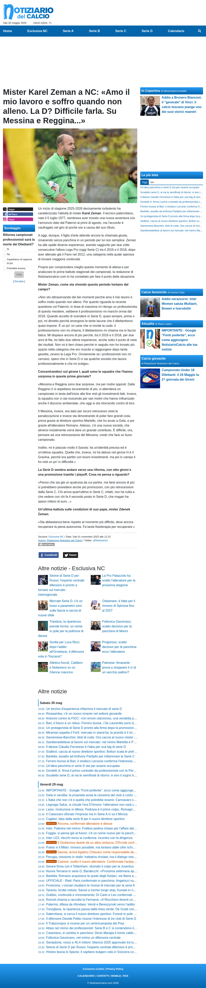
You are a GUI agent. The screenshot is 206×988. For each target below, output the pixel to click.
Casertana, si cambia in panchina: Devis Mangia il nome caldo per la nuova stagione (105, 933)
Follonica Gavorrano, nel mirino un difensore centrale (83, 937)
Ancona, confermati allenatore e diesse (79, 823)
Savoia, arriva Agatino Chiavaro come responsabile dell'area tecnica (99, 852)
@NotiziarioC (100, 540)
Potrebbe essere (16, 268)
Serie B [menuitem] (94, 31)
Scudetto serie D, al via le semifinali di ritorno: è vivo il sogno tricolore (94, 775)
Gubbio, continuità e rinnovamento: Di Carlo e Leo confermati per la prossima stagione (107, 895)
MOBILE (116, 975)
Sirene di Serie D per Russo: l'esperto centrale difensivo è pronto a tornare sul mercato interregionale (61, 585)
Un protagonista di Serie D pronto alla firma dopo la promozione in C (94, 728)
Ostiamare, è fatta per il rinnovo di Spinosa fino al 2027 (118, 605)
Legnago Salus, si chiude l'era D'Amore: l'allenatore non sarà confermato (97, 804)
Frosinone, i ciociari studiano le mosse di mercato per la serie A (90, 885)
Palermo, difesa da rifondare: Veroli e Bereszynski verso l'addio (90, 904)
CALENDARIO (86, 975)
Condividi (48, 555)
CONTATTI (103, 975)
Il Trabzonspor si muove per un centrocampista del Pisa (85, 923)
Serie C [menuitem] (120, 31)
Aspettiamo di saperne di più (19, 261)
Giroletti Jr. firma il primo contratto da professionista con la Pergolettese (96, 770)
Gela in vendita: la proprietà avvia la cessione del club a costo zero (93, 795)
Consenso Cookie (93, 968)
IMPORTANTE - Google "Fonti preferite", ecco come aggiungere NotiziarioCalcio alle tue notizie (113, 790)
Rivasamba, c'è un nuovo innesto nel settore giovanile (84, 713)
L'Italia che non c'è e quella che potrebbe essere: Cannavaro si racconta (96, 800)
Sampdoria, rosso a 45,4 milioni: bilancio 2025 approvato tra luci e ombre (97, 942)
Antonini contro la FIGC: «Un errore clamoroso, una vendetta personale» (97, 718)
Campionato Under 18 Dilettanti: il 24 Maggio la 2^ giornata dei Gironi (180, 374)
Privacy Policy (114, 968)
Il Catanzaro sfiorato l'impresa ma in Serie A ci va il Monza (87, 814)
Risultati (19, 281)
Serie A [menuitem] (68, 31)
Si (8, 249)
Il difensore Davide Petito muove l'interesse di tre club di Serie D (91, 918)
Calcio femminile (154, 292)
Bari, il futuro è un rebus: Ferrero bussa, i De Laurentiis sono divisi (92, 723)
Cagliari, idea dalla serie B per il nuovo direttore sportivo (85, 819)
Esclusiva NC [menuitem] (37, 31)
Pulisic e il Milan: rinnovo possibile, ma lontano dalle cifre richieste (92, 847)
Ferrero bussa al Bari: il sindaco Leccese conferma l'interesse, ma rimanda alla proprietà (108, 761)
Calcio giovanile (153, 358)
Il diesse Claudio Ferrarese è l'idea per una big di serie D (86, 747)
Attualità (147, 323)
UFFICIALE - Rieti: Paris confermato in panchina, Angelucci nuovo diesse (97, 880)
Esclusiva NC (56, 536)
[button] (19, 275)
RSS (125, 975)
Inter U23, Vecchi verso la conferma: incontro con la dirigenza (89, 838)
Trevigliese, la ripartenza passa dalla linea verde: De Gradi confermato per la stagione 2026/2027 (114, 909)
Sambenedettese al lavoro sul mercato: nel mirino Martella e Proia (92, 742)
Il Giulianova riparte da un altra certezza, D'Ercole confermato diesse (100, 842)
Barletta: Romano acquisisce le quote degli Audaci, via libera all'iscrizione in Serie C (105, 876)
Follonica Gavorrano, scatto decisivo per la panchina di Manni (117, 626)
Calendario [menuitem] (176, 31)
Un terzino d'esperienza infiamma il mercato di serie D (84, 709)
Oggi (144, 182)
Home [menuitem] (7, 31)
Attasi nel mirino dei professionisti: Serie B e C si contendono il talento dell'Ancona (103, 928)
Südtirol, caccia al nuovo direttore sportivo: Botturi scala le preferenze (95, 751)
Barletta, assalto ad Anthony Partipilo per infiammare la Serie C (90, 756)
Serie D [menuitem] (147, 31)
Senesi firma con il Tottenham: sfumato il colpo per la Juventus (90, 866)
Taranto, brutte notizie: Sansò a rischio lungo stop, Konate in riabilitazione (97, 890)
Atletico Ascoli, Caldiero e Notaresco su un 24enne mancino (66, 667)
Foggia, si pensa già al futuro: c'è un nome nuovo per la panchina (92, 833)
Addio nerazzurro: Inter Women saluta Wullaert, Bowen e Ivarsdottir (179, 303)
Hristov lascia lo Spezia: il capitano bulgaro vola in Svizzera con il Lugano (97, 952)
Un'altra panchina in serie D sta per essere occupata (83, 766)
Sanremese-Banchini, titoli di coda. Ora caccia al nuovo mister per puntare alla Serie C (107, 737)
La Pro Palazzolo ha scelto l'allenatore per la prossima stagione (118, 580)
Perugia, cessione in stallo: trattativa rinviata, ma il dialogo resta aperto (95, 857)
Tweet (71, 555)
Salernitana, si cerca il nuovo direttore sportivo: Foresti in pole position (95, 914)
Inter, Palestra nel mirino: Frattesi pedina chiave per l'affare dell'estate (95, 828)
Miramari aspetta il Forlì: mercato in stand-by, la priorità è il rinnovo (93, 732)
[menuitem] (199, 31)
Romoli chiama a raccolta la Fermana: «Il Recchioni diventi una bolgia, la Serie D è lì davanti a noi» (115, 899)
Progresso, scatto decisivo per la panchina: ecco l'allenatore (119, 646)
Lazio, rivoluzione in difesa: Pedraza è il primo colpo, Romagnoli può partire (99, 809)
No (8, 254)
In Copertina (150, 90)
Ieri (152, 182)
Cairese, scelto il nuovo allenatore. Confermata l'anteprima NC (95, 861)
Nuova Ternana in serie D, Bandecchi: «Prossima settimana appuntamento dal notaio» (106, 871)
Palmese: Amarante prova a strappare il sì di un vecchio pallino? (119, 667)
